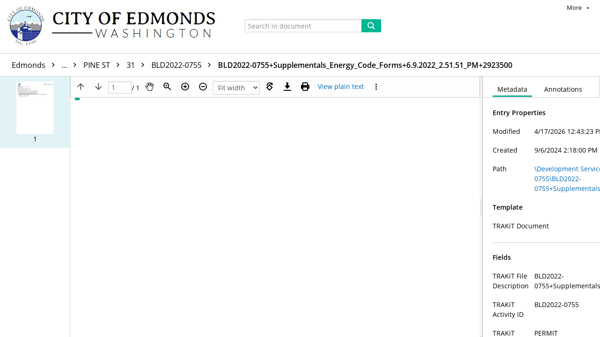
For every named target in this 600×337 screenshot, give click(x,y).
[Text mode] (341, 87)
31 (138, 65)
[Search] (371, 25)
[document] (541, 207)
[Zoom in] (185, 87)
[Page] (120, 87)
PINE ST (103, 65)
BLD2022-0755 (183, 65)
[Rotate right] (270, 87)
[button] (35, 112)
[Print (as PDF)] (305, 87)
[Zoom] (167, 87)
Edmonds (46, 65)
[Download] (287, 87)
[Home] (116, 26)
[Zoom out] (203, 87)
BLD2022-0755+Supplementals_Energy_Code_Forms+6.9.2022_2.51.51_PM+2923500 (365, 65)
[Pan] (150, 87)
